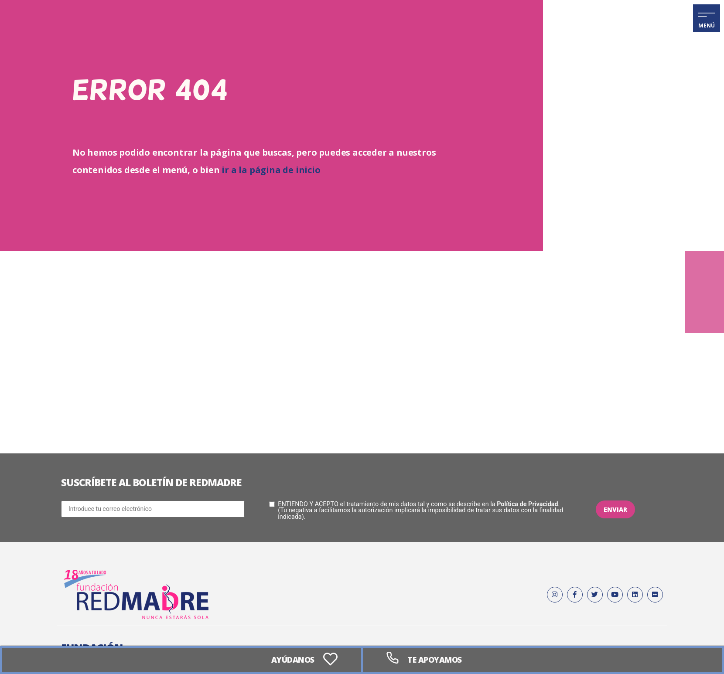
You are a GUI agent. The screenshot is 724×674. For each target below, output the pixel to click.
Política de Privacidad (527, 504)
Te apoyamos (436, 659)
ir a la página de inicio (271, 170)
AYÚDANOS (291, 659)
